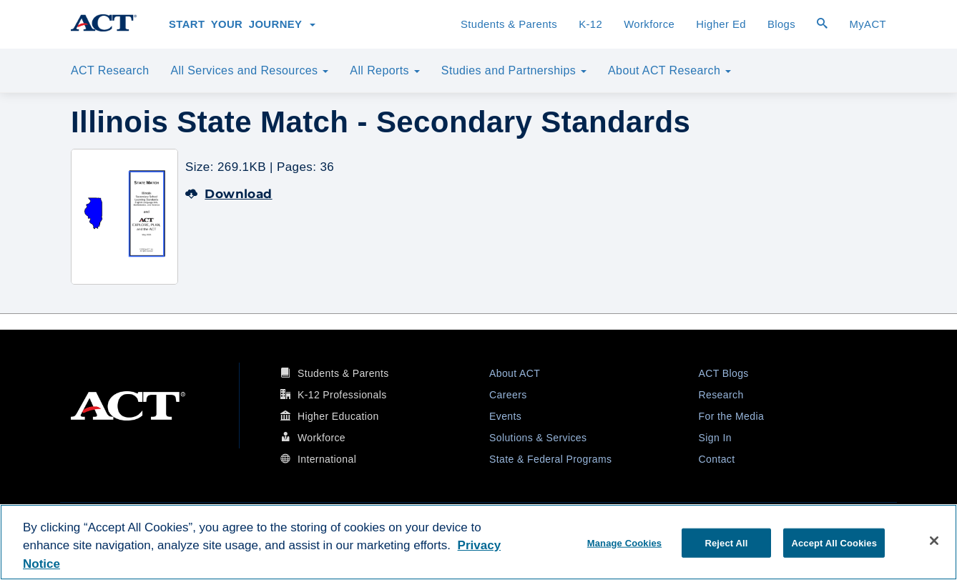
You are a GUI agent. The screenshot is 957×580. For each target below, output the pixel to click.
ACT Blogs (724, 373)
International (327, 459)
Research (721, 394)
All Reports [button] (385, 70)
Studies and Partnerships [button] (514, 70)
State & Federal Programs (550, 459)
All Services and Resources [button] (249, 70)
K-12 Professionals (342, 394)
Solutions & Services (538, 437)
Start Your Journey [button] (242, 24)
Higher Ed (721, 24)
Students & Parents (509, 24)
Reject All (726, 542)
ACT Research (110, 70)
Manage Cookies (624, 542)
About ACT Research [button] (669, 70)
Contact (717, 459)
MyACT (867, 24)
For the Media (732, 416)
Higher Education (338, 416)
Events (505, 416)
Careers (508, 394)
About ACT (514, 373)
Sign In (715, 437)
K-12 (590, 24)
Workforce (649, 24)
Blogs (781, 24)
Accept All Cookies (834, 542)
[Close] (934, 540)
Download (229, 194)
